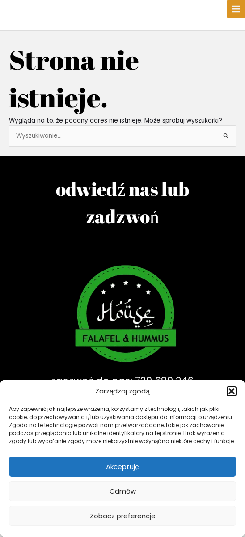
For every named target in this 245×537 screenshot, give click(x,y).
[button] (231, 391)
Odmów (123, 491)
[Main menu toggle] (236, 9)
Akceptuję (122, 466)
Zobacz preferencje (123, 515)
